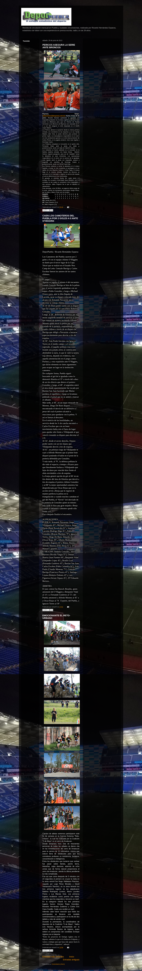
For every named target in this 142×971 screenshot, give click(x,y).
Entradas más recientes (53, 957)
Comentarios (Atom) (58, 964)
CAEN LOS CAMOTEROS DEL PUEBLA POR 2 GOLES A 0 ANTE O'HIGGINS (60, 218)
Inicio (71, 957)
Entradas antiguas (71, 960)
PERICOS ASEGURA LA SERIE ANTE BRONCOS (58, 46)
